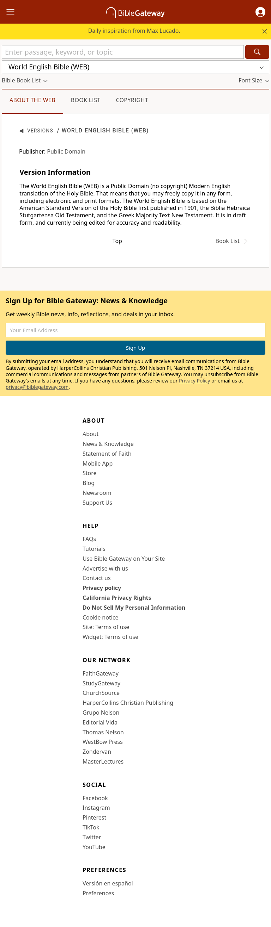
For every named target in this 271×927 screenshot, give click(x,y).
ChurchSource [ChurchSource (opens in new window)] (101, 693)
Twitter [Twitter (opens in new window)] (92, 837)
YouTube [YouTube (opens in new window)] (94, 847)
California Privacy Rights (117, 598)
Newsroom (97, 493)
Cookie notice (101, 617)
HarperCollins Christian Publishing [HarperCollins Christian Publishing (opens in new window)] (128, 703)
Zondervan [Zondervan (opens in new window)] (97, 751)
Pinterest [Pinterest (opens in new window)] (94, 817)
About (90, 434)
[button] (260, 12)
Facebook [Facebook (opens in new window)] (95, 798)
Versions (40, 130)
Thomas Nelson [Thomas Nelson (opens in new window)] (103, 732)
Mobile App (98, 463)
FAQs (89, 539)
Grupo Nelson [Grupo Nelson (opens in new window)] (101, 712)
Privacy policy (102, 588)
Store (90, 473)
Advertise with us (105, 568)
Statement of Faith (107, 454)
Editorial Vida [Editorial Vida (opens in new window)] (100, 722)
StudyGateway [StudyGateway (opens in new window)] (101, 683)
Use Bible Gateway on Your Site (124, 558)
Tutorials (94, 549)
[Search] (257, 52)
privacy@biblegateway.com (37, 387)
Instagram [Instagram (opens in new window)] (96, 807)
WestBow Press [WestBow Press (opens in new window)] (103, 742)
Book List (86, 100)
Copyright (132, 100)
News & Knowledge (108, 444)
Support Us (97, 502)
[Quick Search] (123, 52)
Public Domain (66, 151)
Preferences (98, 893)
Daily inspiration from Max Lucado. (134, 31)
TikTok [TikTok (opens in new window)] (91, 827)
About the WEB (32, 100)
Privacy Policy (194, 380)
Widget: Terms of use (110, 637)
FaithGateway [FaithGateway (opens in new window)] (101, 673)
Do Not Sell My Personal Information (134, 607)
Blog (89, 483)
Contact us (97, 578)
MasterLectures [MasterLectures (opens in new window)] (103, 761)
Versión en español (108, 883)
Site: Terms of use (106, 627)
